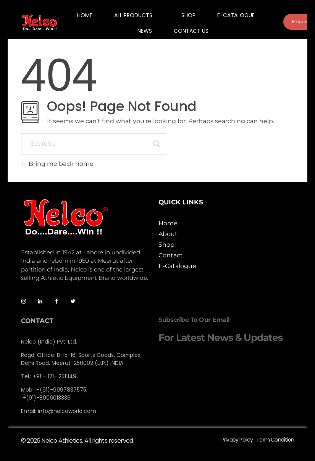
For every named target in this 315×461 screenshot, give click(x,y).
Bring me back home (57, 163)
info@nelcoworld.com (67, 411)
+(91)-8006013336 (47, 398)
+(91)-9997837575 (61, 390)
